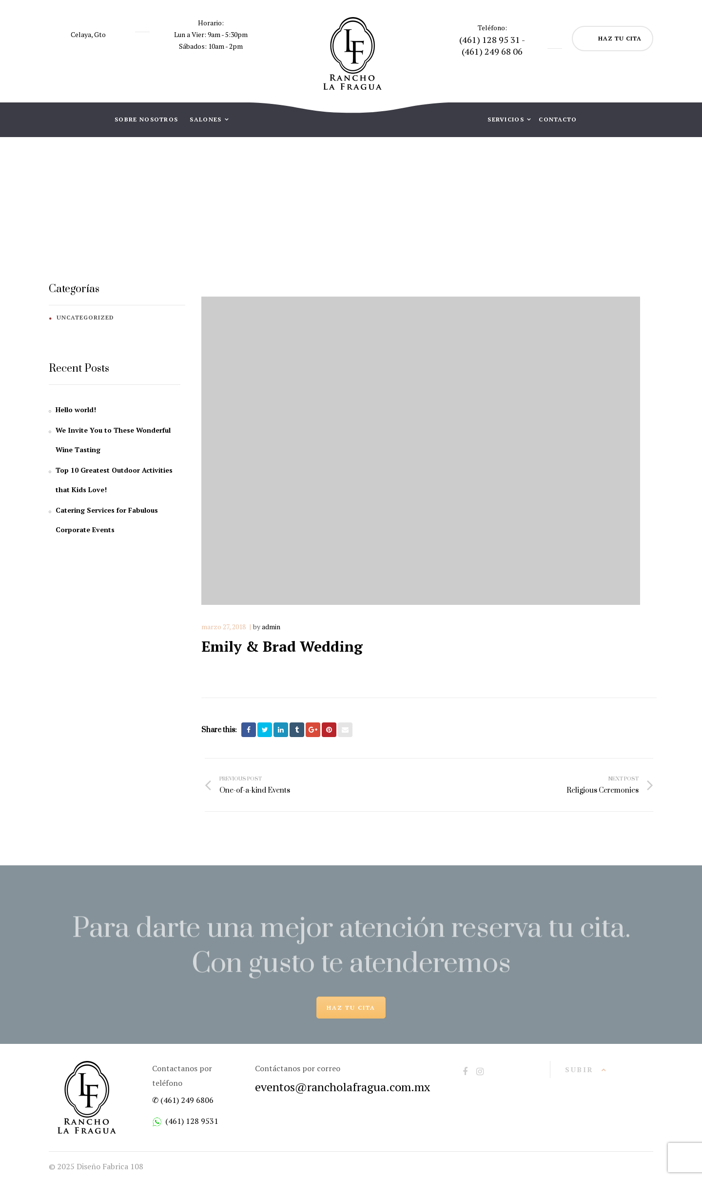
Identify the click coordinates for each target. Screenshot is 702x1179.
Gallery (321, 210)
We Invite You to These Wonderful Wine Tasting (113, 439)
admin (271, 626)
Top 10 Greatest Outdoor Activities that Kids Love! (114, 479)
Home (280, 210)
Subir (579, 1069)
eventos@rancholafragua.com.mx (342, 1087)
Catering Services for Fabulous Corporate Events (107, 519)
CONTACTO (558, 119)
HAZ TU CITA (620, 38)
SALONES (206, 119)
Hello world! (76, 409)
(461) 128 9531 (191, 1121)
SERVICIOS (507, 119)
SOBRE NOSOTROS (146, 119)
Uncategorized (85, 317)
